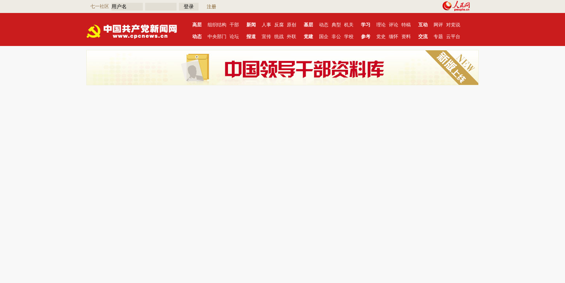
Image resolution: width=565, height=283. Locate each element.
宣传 (266, 36)
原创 (291, 25)
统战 (279, 36)
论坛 (234, 36)
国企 (323, 36)
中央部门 (217, 36)
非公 (336, 36)
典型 (336, 25)
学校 (349, 36)
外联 (291, 36)
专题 (438, 36)
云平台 (453, 36)
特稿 (406, 25)
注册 (211, 6)
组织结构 (217, 25)
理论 (381, 25)
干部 (234, 25)
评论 (393, 25)
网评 (438, 25)
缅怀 (393, 36)
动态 (323, 25)
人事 (266, 25)
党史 (381, 36)
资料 (406, 36)
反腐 (279, 25)
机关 (349, 25)
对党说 (453, 25)
